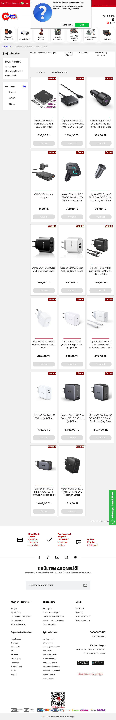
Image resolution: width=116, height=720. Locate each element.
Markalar (15, 86)
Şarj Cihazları (11, 53)
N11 (12, 651)
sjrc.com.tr (47, 651)
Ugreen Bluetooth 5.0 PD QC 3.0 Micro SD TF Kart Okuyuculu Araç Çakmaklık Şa (72, 197)
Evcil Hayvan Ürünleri (90, 34)
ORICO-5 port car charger (43, 196)
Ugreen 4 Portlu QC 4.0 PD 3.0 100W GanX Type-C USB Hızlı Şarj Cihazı (72, 123)
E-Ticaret (51, 717)
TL (109, 16)
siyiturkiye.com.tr (50, 663)
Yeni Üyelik (79, 608)
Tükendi (44, 143)
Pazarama (15, 663)
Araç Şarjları (10, 66)
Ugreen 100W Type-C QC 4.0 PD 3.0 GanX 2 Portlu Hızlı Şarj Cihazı (100, 418)
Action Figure (41, 34)
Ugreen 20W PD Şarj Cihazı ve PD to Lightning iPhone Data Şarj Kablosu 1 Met (100, 344)
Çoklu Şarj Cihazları (14, 71)
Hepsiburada (16, 639)
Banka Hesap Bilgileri (51, 612)
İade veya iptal (17, 620)
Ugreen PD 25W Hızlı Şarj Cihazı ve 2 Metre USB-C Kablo (100, 270)
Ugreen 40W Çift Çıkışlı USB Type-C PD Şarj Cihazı (72, 344)
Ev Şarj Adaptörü (13, 61)
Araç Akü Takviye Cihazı (74, 34)
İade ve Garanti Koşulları (21, 616)
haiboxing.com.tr (49, 655)
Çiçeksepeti (16, 659)
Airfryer (107, 34)
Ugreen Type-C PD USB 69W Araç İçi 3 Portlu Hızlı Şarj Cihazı (101, 123)
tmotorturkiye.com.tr (51, 667)
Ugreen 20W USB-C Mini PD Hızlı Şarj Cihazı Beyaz (44, 344)
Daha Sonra (68, 25)
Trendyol (14, 643)
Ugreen (10, 92)
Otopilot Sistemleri (8, 34)
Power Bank (10, 75)
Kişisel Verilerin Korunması (53, 620)
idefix (13, 671)
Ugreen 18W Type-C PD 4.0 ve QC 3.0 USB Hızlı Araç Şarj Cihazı (100, 197)
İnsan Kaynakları (49, 624)
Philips (10, 104)
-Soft (44, 717)
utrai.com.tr (48, 643)
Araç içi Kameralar (57, 34)
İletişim (14, 608)
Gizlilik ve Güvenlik (83, 616)
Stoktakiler (38, 72)
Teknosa (14, 655)
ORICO (10, 98)
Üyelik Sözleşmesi (82, 620)
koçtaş (13, 674)
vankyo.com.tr (49, 639)
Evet (82, 25)
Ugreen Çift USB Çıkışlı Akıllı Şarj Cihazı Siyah (44, 269)
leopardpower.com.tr (51, 647)
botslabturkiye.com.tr (51, 671)
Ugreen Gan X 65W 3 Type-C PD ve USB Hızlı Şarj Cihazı (72, 491)
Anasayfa (47, 608)
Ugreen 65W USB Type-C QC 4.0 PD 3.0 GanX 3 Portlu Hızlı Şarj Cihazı (43, 491)
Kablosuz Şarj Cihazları (101, 54)
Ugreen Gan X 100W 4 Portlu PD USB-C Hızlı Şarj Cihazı (72, 418)
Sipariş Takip (16, 612)
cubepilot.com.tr (49, 659)
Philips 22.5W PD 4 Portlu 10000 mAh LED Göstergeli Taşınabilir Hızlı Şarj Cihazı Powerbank (44, 123)
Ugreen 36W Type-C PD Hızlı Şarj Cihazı (44, 417)
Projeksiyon (24, 34)
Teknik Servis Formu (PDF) (54, 616)
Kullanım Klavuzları (18, 624)
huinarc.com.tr (49, 674)
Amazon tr (15, 647)
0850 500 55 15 (29, 3)
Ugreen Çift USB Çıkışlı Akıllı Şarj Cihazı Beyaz (72, 269)
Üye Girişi (79, 612)
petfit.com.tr (48, 678)
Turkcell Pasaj (16, 667)
